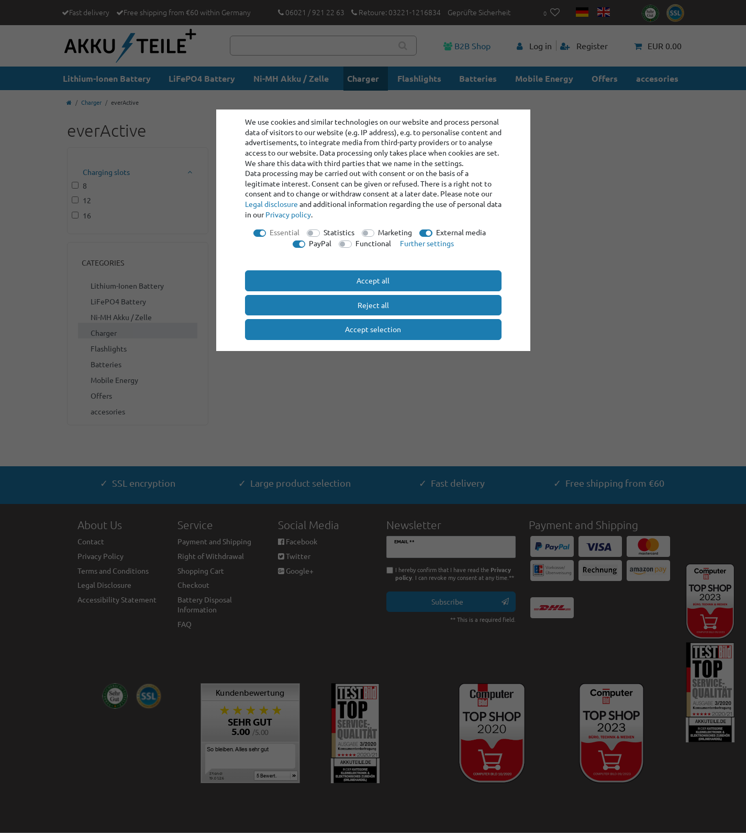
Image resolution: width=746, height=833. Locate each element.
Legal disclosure (271, 204)
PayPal (320, 243)
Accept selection (373, 329)
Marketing (395, 232)
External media (461, 232)
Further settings (427, 243)
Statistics (339, 232)
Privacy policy (288, 214)
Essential (284, 232)
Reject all (373, 305)
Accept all (373, 280)
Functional (373, 243)
